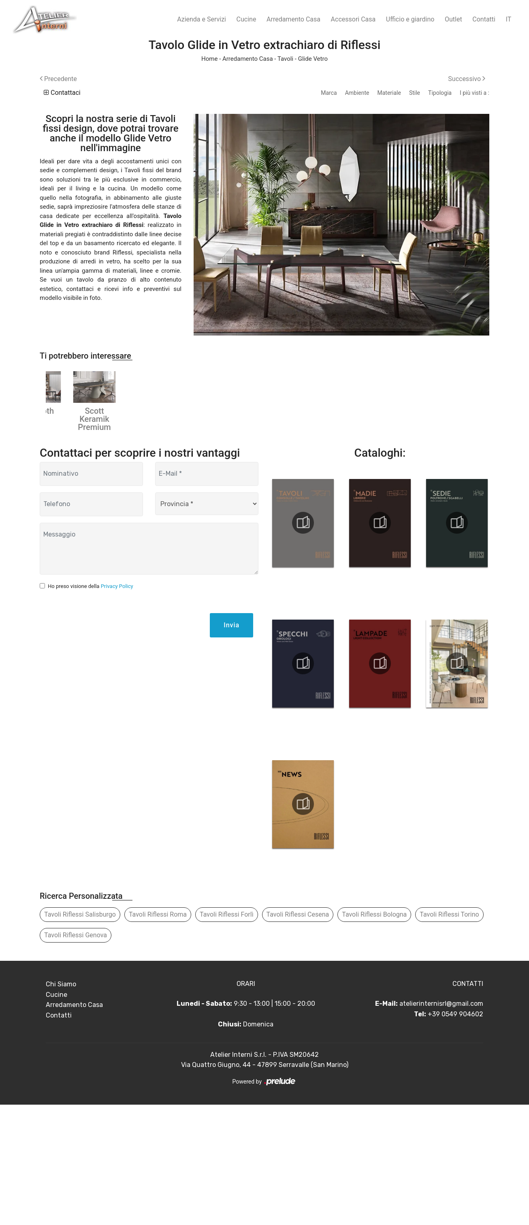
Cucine (246, 19)
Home (209, 58)
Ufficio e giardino (410, 19)
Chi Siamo (61, 1104)
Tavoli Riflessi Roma (158, 1035)
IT (509, 19)
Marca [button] (329, 93)
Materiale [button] (389, 93)
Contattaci (62, 92)
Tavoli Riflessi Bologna (374, 1035)
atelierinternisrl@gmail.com (441, 1124)
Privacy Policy (117, 706)
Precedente (58, 79)
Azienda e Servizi (201, 19)
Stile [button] (414, 93)
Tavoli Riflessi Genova (75, 1055)
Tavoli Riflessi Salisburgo (80, 1035)
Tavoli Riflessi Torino (449, 1035)
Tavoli (285, 58)
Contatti (483, 19)
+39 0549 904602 (455, 1134)
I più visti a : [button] (474, 93)
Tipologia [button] (440, 93)
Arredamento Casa (293, 19)
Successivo (466, 79)
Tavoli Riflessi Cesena (298, 1035)
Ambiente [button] (357, 93)
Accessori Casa (353, 19)
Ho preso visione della (90, 706)
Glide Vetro (313, 58)
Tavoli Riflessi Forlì (227, 1035)
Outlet (453, 19)
